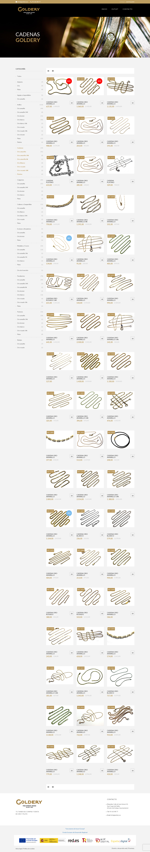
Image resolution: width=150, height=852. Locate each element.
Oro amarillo (21, 99)
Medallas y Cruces (23, 246)
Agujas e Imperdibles (24, 95)
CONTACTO (127, 9)
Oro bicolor (20, 116)
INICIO (104, 9)
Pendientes (21, 276)
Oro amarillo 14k (23, 155)
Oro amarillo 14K (22, 112)
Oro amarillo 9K (22, 257)
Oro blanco (20, 120)
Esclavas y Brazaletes (24, 229)
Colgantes (20, 180)
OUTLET (115, 9)
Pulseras (20, 312)
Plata (19, 89)
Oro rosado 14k (22, 131)
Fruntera (131, 848)
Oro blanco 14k (22, 123)
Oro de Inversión (22, 270)
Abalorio (20, 82)
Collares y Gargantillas (24, 204)
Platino (19, 142)
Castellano (130, 2)
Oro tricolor (21, 135)
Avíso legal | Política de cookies (25, 848)
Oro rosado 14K (22, 170)
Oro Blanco (21, 163)
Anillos (19, 105)
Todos (19, 76)
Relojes (19, 340)
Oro (18, 86)
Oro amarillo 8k (22, 159)
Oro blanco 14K (22, 215)
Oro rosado (21, 127)
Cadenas (20, 148)
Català (122, 2)
